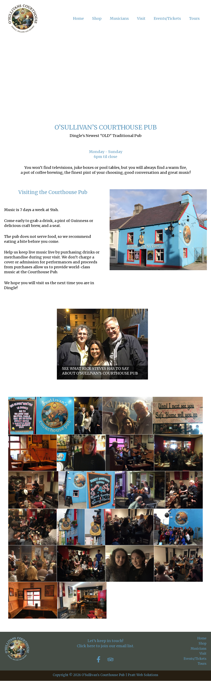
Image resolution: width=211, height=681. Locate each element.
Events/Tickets (195, 659)
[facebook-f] (101, 659)
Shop (203, 643)
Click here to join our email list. (105, 646)
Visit (203, 654)
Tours (202, 664)
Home (202, 638)
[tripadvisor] (111, 659)
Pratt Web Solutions (143, 675)
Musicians (199, 649)
